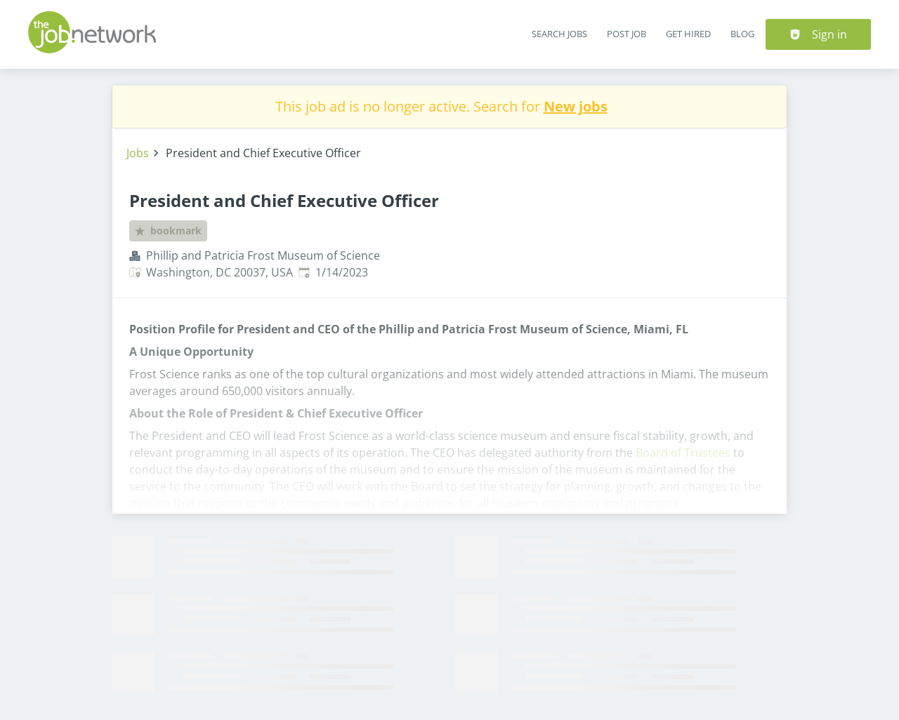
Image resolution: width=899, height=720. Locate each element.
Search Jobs (559, 33)
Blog (742, 33)
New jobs (576, 106)
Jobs (137, 153)
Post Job (626, 33)
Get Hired (688, 33)
